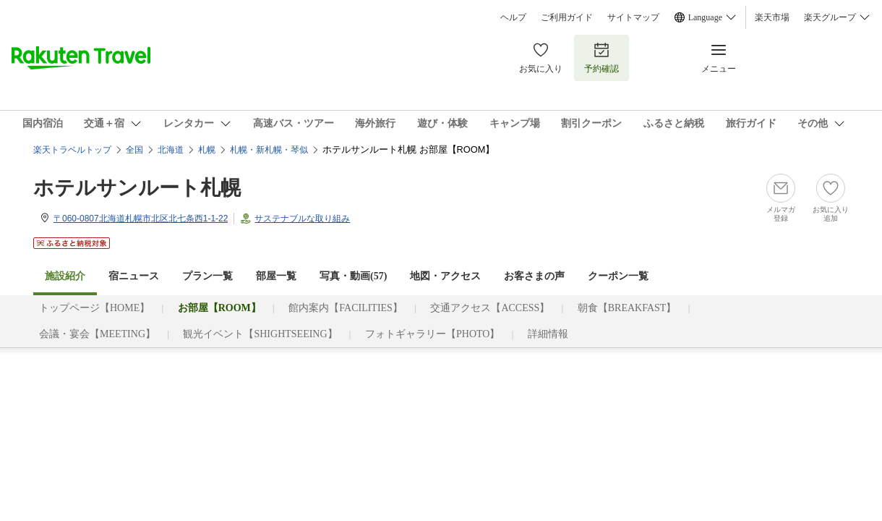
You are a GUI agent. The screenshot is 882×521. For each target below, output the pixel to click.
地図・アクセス (445, 276)
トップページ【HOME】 (94, 307)
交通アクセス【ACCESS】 (489, 307)
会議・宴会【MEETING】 (97, 334)
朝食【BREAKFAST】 (627, 307)
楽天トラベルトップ (72, 150)
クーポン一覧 (618, 276)
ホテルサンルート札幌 (137, 188)
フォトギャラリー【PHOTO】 (432, 334)
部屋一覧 (276, 276)
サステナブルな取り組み (302, 218)
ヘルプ (513, 17)
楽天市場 (772, 17)
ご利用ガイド (567, 17)
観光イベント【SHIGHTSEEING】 (260, 334)
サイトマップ (633, 17)
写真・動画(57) (353, 276)
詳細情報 (548, 334)
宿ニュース (133, 276)
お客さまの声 (534, 276)
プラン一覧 (207, 276)
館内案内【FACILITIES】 (345, 307)
